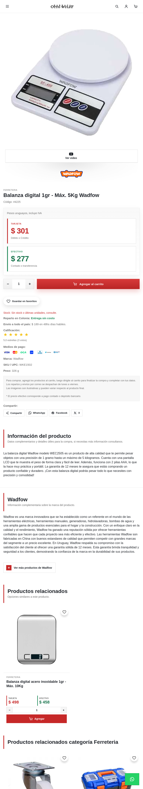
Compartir (14, 412)
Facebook (59, 412)
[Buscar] (117, 6)
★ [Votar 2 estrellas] (11, 334)
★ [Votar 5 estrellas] (27, 334)
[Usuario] (126, 6)
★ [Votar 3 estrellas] (16, 334)
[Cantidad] (37, 710)
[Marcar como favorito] (64, 611)
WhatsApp (36, 412)
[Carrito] (136, 6)
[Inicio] (62, 6)
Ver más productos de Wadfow (29, 567)
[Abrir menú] (7, 6)
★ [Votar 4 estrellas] (21, 334)
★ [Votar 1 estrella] (6, 334)
